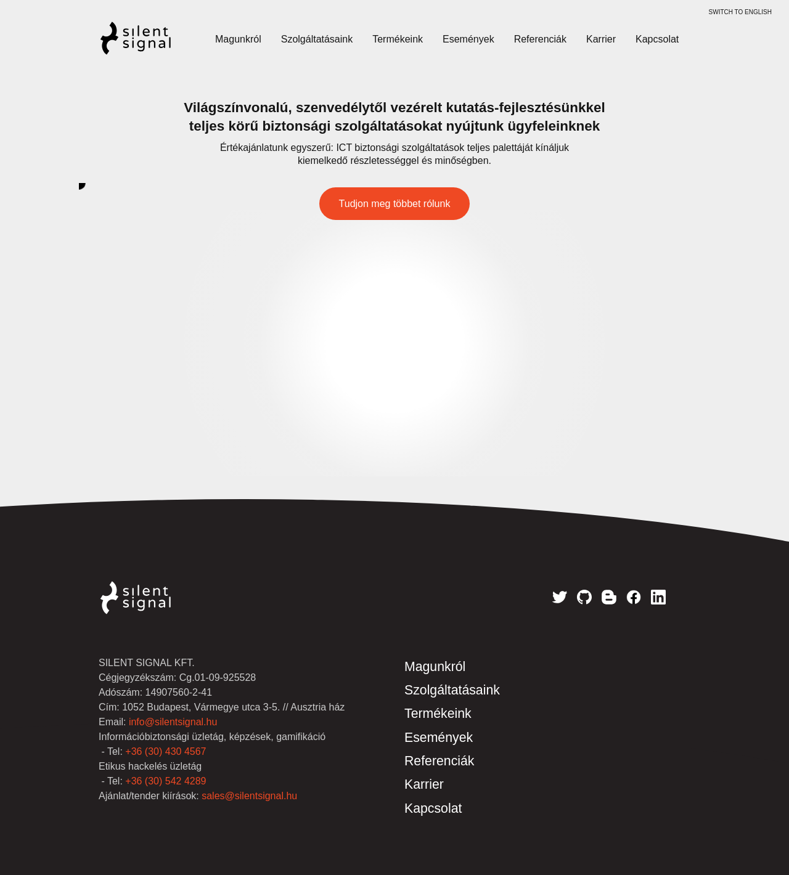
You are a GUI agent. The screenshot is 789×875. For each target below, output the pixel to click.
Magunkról (238, 39)
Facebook (633, 597)
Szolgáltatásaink (317, 39)
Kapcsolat (657, 39)
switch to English (740, 12)
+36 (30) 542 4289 (165, 781)
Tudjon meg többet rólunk (395, 203)
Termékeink (397, 39)
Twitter (559, 597)
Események (468, 39)
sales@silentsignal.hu (249, 796)
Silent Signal (148, 44)
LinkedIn (658, 597)
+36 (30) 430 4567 (165, 751)
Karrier (601, 39)
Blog (609, 597)
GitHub (584, 597)
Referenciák (540, 39)
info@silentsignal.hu (173, 722)
